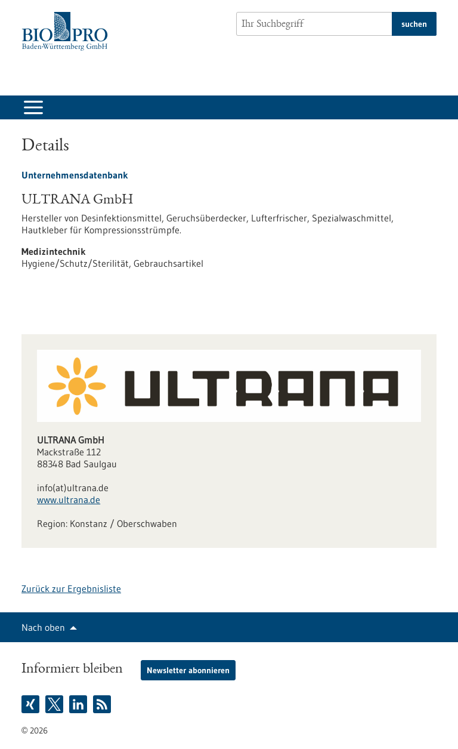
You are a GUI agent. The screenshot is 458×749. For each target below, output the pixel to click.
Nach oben (43, 627)
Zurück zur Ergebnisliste (71, 588)
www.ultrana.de (68, 500)
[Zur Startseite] (67, 31)
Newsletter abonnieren (188, 670)
